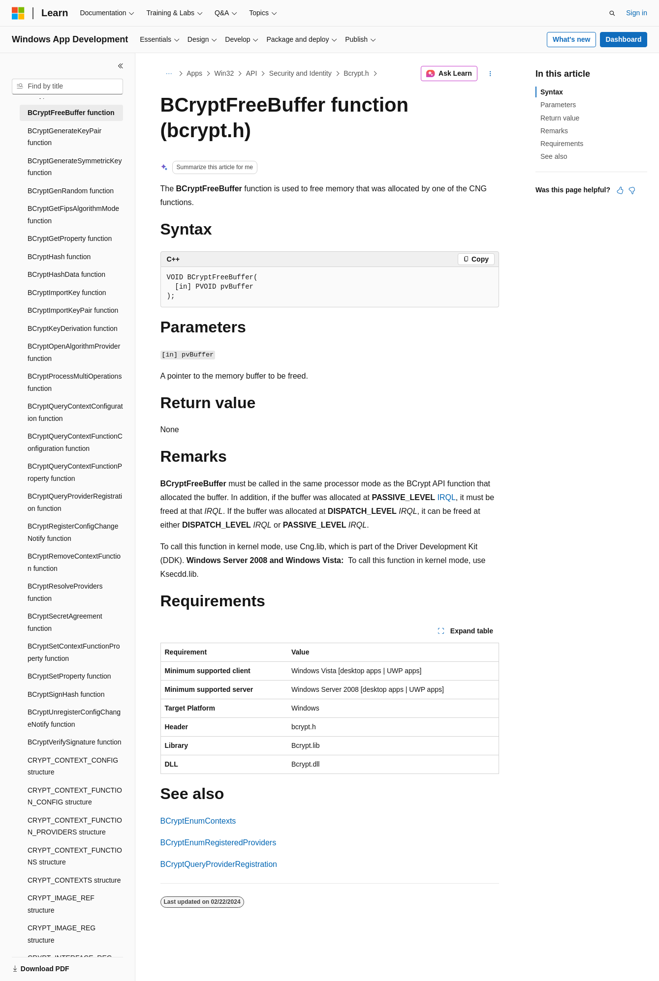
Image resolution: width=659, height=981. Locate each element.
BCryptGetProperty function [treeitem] (70, 238)
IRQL (447, 497)
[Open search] (612, 13)
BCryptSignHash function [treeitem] (66, 694)
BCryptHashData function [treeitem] (66, 274)
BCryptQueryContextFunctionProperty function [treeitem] (75, 472)
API (251, 73)
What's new (571, 39)
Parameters (558, 105)
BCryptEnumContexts (198, 821)
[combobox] (67, 86)
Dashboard (623, 39)
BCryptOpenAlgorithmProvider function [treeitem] (74, 352)
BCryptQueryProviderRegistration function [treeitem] (75, 502)
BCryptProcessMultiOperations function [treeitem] (75, 382)
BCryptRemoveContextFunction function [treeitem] (74, 562)
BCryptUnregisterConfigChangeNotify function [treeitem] (74, 718)
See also (553, 156)
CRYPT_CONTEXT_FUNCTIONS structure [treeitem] (75, 856)
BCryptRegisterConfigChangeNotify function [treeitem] (73, 532)
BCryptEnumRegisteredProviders (218, 842)
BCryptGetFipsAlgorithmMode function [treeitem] (73, 215)
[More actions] (490, 74)
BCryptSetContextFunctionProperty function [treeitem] (74, 652)
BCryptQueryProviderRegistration (218, 864)
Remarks (554, 131)
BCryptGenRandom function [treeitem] (71, 191)
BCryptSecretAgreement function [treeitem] (65, 622)
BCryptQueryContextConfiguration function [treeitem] (75, 412)
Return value (559, 118)
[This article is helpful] (620, 190)
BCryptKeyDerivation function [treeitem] (73, 328)
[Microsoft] (18, 13)
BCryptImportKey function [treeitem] (67, 293)
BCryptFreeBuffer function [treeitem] (71, 113)
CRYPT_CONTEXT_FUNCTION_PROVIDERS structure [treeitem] (75, 826)
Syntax (551, 92)
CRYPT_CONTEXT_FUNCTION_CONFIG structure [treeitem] (75, 796)
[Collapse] (120, 66)
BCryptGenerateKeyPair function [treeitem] (64, 137)
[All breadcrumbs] (169, 74)
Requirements (561, 144)
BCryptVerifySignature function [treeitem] (75, 742)
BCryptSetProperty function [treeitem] (69, 676)
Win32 (224, 73)
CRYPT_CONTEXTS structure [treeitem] (74, 880)
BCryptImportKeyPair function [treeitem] (73, 310)
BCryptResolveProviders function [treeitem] (65, 592)
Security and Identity (300, 73)
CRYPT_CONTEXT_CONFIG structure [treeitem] (73, 766)
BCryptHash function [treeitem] (59, 257)
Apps (194, 73)
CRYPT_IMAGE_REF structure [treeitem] (61, 904)
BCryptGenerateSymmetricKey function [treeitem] (75, 167)
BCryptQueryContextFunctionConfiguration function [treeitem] (75, 442)
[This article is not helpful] (632, 190)
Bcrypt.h (356, 73)
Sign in (636, 13)
